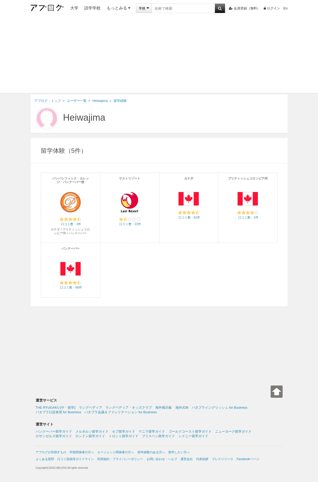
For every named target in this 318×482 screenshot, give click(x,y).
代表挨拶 (202, 459)
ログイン (272, 8)
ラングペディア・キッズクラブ (128, 407)
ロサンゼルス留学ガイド (54, 436)
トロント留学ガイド (124, 436)
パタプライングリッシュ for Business (219, 407)
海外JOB (181, 407)
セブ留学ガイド (123, 431)
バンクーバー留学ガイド (54, 431)
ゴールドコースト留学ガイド (190, 431)
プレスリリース (222, 459)
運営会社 (187, 459)
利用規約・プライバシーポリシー (120, 459)
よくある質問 (45, 459)
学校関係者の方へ (82, 452)
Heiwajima (84, 117)
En (286, 8)
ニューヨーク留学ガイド (233, 431)
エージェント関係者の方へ (115, 452)
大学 (74, 8)
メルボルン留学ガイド (91, 431)
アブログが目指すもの (51, 452)
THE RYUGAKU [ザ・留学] (56, 407)
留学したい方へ (179, 452)
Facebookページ (248, 459)
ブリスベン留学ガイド (158, 436)
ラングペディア (90, 407)
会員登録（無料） (244, 8)
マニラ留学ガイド (152, 431)
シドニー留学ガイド (193, 436)
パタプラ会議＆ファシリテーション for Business (121, 412)
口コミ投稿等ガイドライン (75, 459)
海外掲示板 (163, 407)
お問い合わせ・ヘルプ (162, 459)
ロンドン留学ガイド (90, 436)
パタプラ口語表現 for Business (58, 412)
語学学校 (92, 8)
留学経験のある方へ (151, 452)
